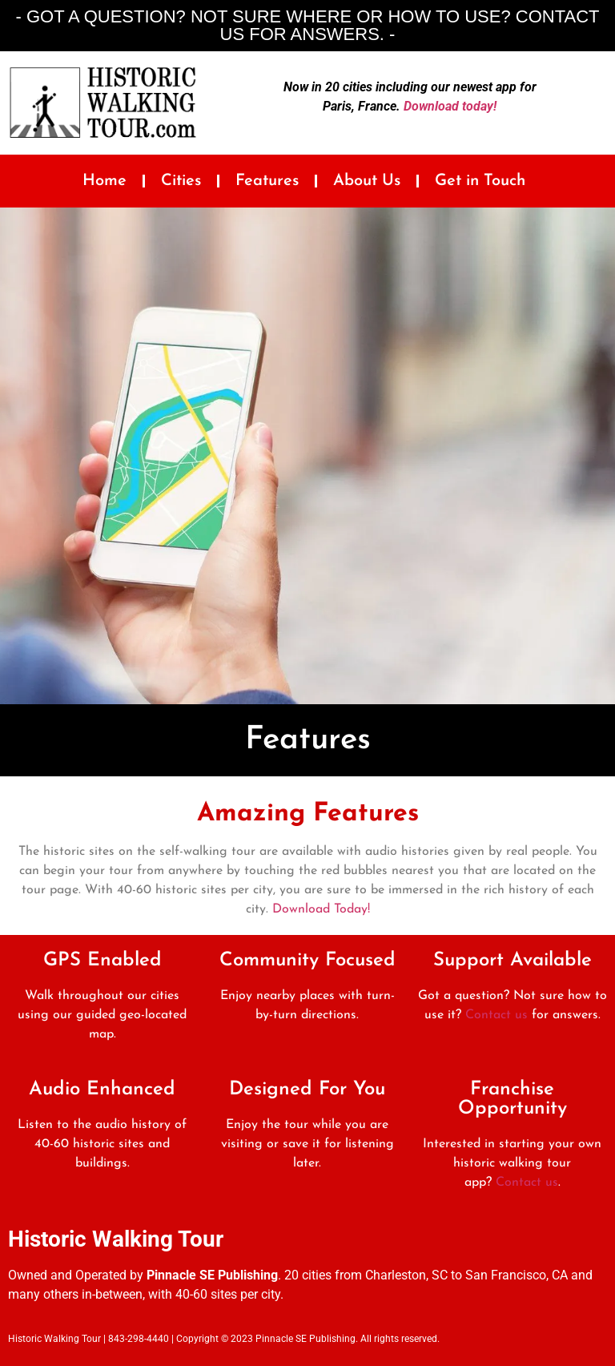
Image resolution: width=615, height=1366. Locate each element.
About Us (366, 181)
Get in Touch (480, 181)
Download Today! (321, 909)
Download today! (450, 106)
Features (267, 181)
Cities (181, 181)
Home (104, 181)
